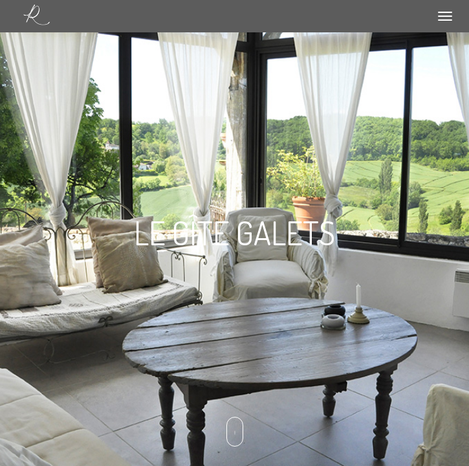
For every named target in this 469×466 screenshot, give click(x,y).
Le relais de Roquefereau (36, 15)
